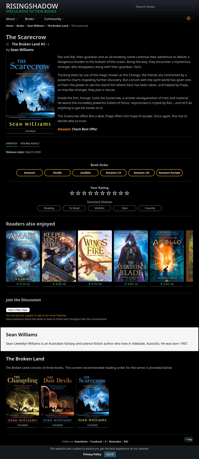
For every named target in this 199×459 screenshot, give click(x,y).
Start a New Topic (18, 309)
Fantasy (12, 143)
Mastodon (115, 441)
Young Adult (29, 143)
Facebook (96, 441)
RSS (126, 441)
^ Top (188, 439)
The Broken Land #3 (28, 44)
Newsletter (81, 441)
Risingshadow (32, 8)
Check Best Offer (84, 129)
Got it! (109, 454)
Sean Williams (22, 49)
